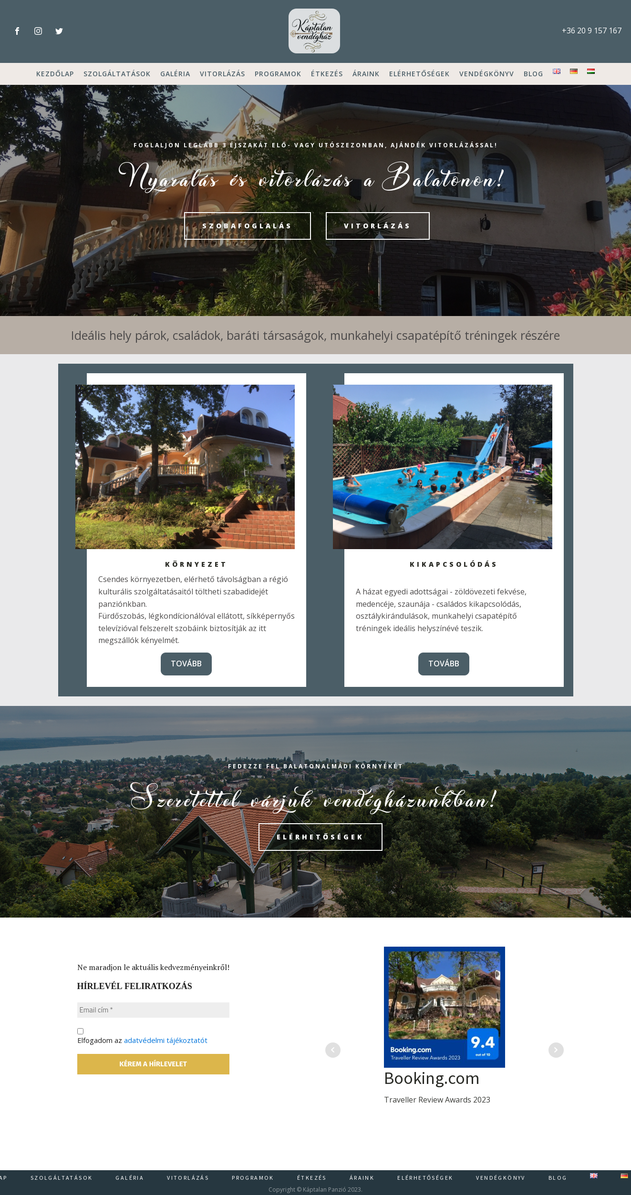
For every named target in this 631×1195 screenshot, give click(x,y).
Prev (333, 1050)
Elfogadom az (182, 1073)
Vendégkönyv (486, 73)
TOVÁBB (186, 663)
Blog (533, 73)
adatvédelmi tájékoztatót (180, 1077)
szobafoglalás (247, 225)
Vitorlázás (222, 73)
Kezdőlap (55, 73)
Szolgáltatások (117, 73)
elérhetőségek (321, 836)
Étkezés (327, 73)
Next (556, 1050)
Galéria (175, 73)
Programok (278, 73)
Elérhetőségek (419, 73)
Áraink (366, 73)
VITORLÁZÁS (378, 225)
